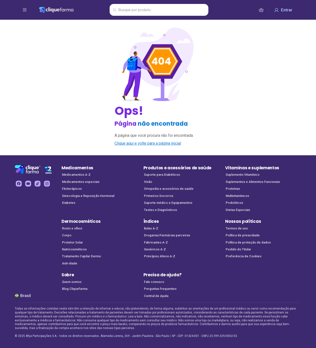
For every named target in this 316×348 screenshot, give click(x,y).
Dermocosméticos (80, 221)
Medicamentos (77, 168)
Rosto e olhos (72, 228)
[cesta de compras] (261, 10)
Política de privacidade (243, 235)
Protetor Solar (72, 242)
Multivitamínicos (237, 196)
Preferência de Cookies (243, 256)
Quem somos (71, 282)
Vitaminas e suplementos (252, 168)
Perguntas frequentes (160, 289)
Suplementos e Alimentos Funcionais (253, 182)
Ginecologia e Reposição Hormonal (88, 196)
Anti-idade (69, 263)
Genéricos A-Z (155, 249)
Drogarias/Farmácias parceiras (167, 235)
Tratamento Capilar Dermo (81, 256)
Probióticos (234, 203)
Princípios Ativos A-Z (159, 256)
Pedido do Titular (238, 249)
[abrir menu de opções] (25, 10)
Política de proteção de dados (248, 242)
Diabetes (68, 203)
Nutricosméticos (74, 249)
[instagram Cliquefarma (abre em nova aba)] (47, 184)
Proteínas (233, 189)
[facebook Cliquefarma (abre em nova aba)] (19, 184)
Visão (148, 182)
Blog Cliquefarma (74, 289)
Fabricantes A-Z (156, 242)
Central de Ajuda (156, 296)
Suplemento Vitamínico (242, 174)
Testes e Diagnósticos (160, 210)
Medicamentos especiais (80, 182)
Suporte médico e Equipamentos (168, 203)
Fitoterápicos (72, 189)
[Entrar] (283, 10)
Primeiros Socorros (158, 196)
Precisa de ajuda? (162, 275)
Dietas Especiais (238, 210)
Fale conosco (154, 282)
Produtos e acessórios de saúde (177, 168)
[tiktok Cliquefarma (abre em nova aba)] (37, 184)
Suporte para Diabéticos (162, 174)
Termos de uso (237, 228)
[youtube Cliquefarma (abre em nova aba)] (28, 184)
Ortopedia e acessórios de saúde (169, 189)
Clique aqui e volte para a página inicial (148, 143)
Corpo (66, 235)
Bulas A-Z (151, 228)
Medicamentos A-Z (76, 174)
